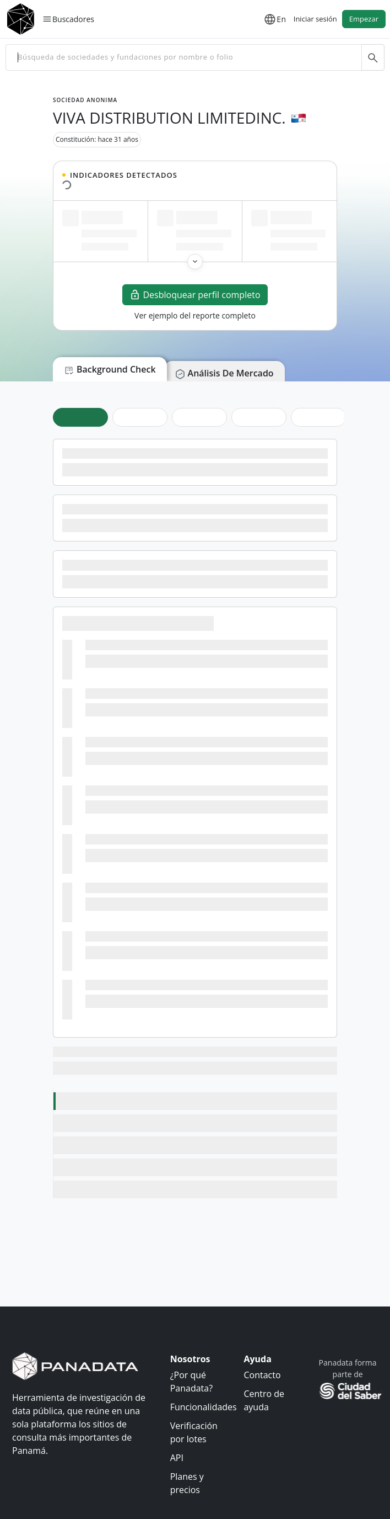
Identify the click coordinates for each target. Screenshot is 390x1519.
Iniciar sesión (315, 19)
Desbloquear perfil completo (194, 295)
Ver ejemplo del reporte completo (195, 315)
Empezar (363, 19)
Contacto (261, 1375)
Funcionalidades (203, 1407)
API (176, 1458)
